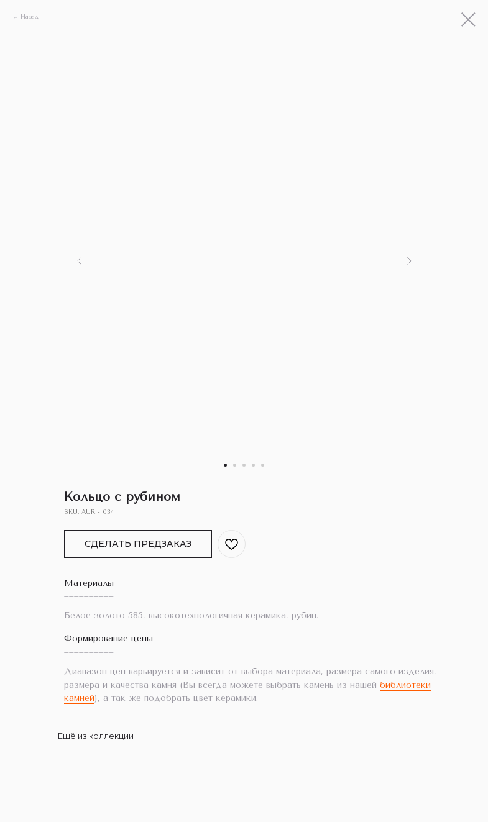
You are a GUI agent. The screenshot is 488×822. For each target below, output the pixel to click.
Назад (30, 17)
